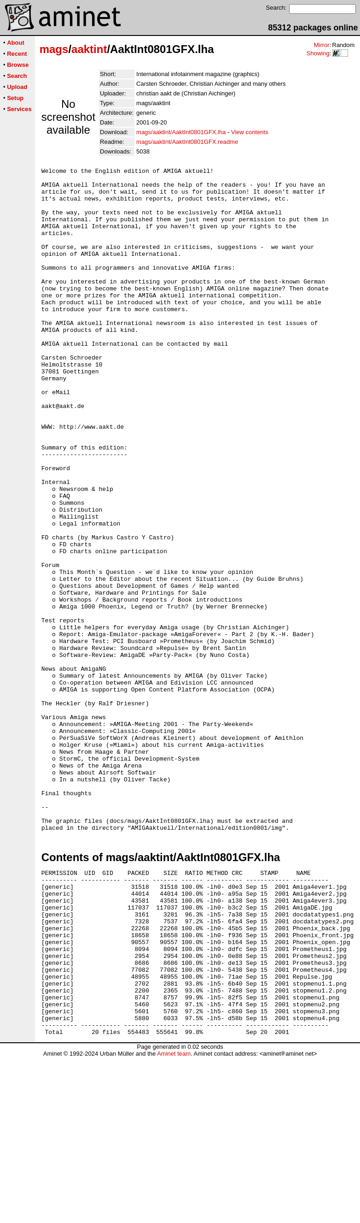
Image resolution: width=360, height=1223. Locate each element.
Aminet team (174, 1219)
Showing (318, 53)
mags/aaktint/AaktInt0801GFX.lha (181, 132)
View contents (249, 132)
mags (54, 49)
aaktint (89, 49)
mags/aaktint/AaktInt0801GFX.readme (187, 141)
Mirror (322, 44)
